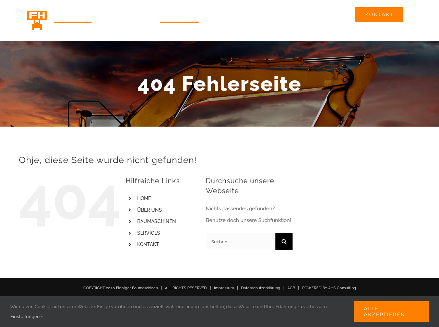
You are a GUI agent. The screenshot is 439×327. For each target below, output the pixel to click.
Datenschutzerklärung (260, 288)
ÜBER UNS (149, 210)
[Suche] (284, 241)
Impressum (224, 288)
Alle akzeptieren (384, 311)
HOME (144, 198)
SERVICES (148, 233)
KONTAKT (148, 244)
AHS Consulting (342, 288)
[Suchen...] (241, 241)
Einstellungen (27, 316)
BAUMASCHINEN (156, 221)
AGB (291, 288)
